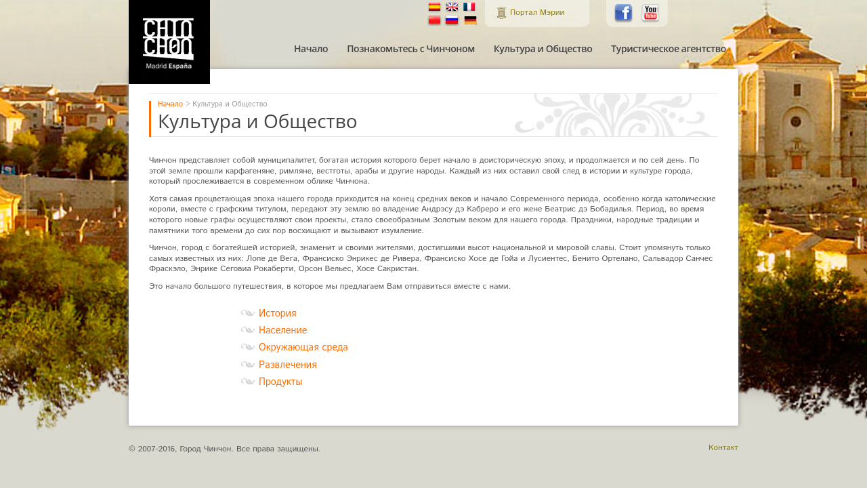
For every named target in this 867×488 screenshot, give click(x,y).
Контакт (723, 447)
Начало (311, 49)
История (277, 314)
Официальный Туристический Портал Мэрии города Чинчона (169, 42)
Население (283, 331)
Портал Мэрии (537, 12)
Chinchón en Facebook (624, 13)
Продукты (281, 382)
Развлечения (288, 365)
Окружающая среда (303, 347)
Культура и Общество (543, 49)
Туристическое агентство (668, 49)
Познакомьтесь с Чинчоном (411, 49)
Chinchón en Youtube (651, 13)
